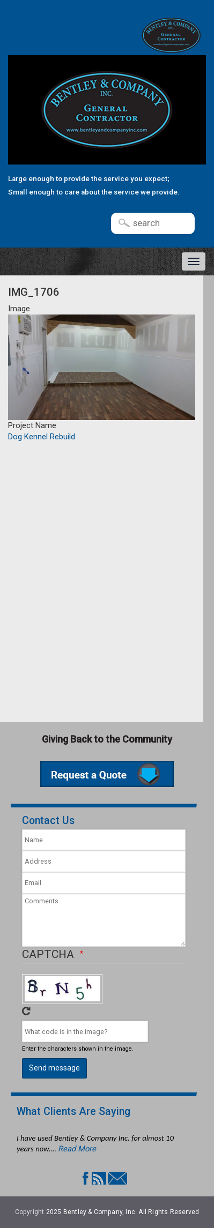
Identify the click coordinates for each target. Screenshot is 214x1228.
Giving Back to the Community (107, 739)
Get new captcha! (26, 1011)
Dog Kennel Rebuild (41, 436)
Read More (77, 1149)
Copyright (30, 1212)
